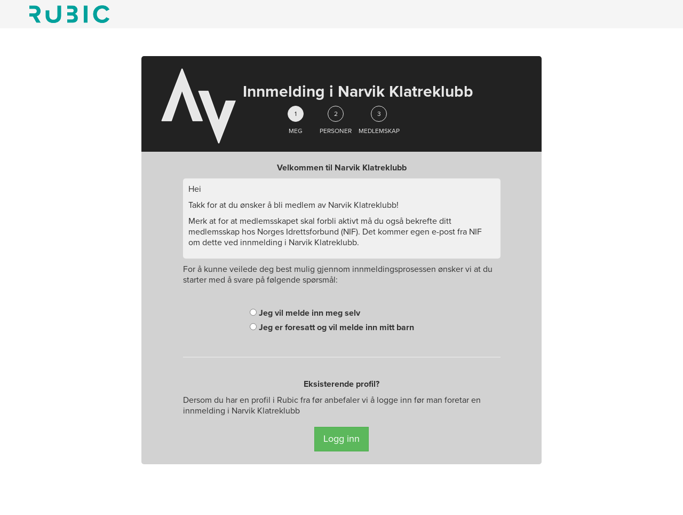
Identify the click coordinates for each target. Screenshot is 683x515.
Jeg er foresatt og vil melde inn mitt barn (332, 327)
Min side (69, 14)
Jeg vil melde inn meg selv (305, 313)
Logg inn (341, 438)
